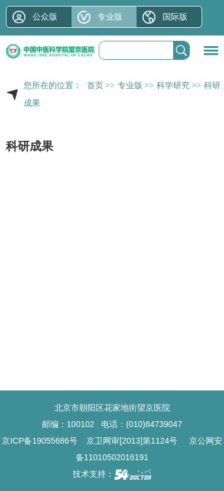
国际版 (175, 16)
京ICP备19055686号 (39, 440)
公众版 (45, 16)
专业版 (110, 16)
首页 (95, 85)
